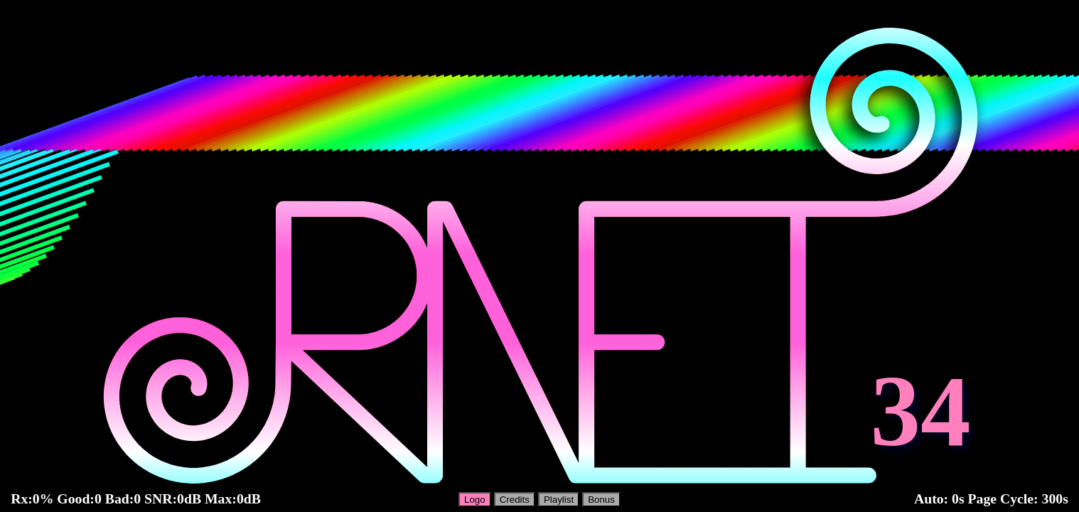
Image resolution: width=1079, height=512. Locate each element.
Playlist (559, 499)
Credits (515, 499)
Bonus (601, 499)
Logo (474, 499)
